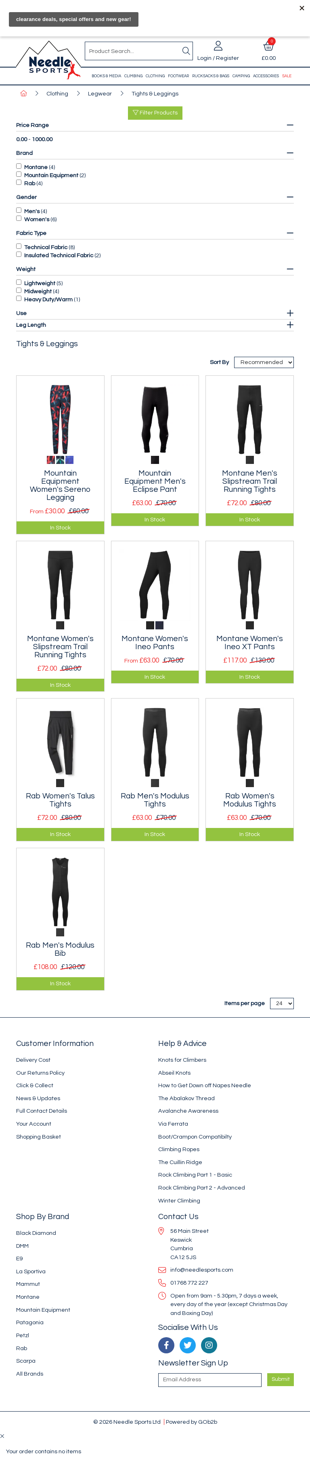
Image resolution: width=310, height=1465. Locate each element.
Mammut (28, 1284)
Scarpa (26, 1361)
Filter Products (155, 113)
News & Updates (38, 1098)
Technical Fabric (45, 247)
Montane (36, 167)
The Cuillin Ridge (180, 1162)
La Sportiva (31, 1271)
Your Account (33, 1124)
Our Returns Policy (40, 1073)
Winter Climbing (179, 1201)
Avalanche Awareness (188, 1111)
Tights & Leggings (155, 94)
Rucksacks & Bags (210, 76)
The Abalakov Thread (186, 1098)
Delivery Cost (33, 1060)
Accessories (266, 76)
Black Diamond (36, 1233)
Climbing (133, 76)
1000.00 (42, 139)
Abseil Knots (174, 1073)
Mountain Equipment (51, 175)
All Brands (29, 1374)
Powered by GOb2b (191, 1422)
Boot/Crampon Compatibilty (195, 1137)
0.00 (21, 139)
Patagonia (30, 1322)
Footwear (178, 76)
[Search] (186, 50)
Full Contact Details (41, 1111)
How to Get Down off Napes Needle (204, 1085)
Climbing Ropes (178, 1149)
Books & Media (106, 76)
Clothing (155, 76)
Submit (281, 1379)
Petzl (22, 1335)
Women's (36, 219)
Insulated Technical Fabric (58, 255)
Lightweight (39, 283)
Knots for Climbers (182, 1060)
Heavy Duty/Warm (48, 299)
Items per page (244, 1003)
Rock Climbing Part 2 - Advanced (201, 1188)
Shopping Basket (38, 1137)
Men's (32, 211)
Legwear (100, 94)
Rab (29, 183)
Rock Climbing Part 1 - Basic (195, 1175)
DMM (22, 1246)
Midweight (38, 291)
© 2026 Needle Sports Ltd (127, 1422)
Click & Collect (34, 1085)
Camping (241, 76)
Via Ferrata (173, 1124)
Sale (286, 76)
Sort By (220, 362)
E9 (19, 1258)
